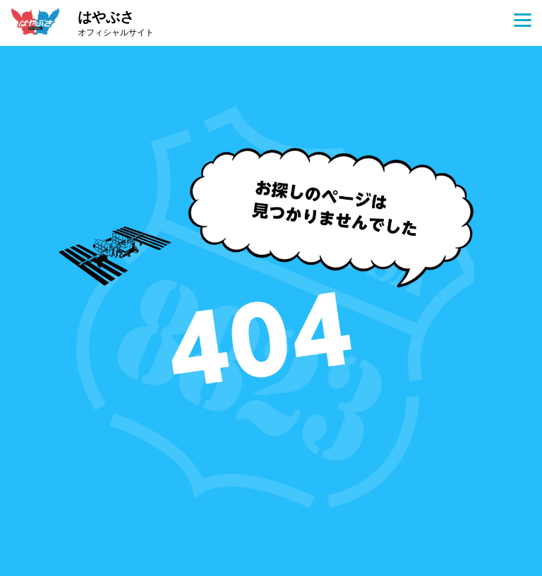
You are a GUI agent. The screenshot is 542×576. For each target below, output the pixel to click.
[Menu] (522, 19)
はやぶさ (116, 24)
